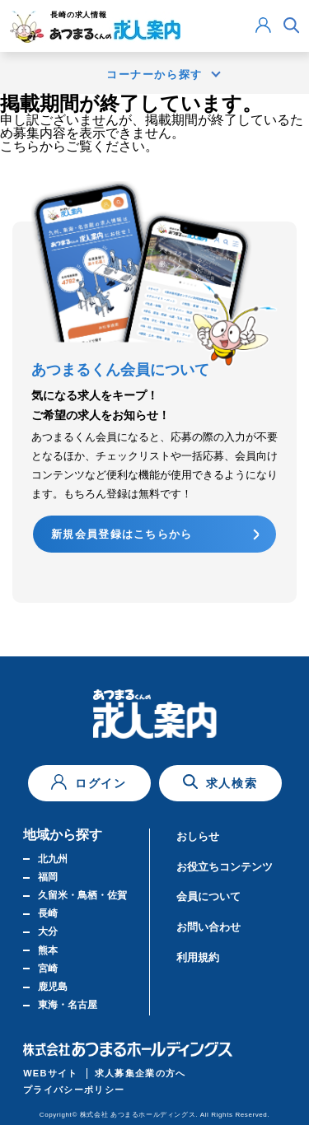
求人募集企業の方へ (140, 1073)
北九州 (53, 859)
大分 (48, 931)
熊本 (48, 950)
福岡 (48, 877)
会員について (208, 896)
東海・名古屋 (67, 1005)
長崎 (48, 913)
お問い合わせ (208, 927)
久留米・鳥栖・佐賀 (82, 895)
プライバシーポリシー (73, 1090)
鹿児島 (53, 986)
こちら (20, 146)
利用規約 (197, 957)
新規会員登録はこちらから (122, 534)
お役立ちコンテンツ (224, 867)
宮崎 (48, 968)
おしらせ (197, 836)
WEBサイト (50, 1073)
